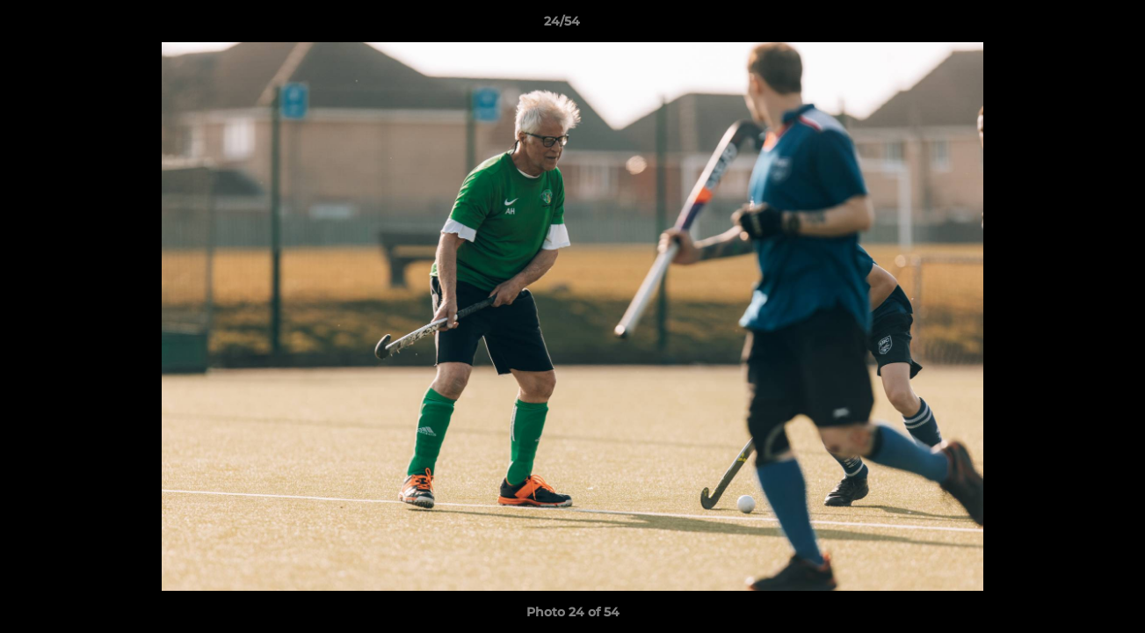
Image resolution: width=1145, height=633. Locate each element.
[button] (1071, 25)
